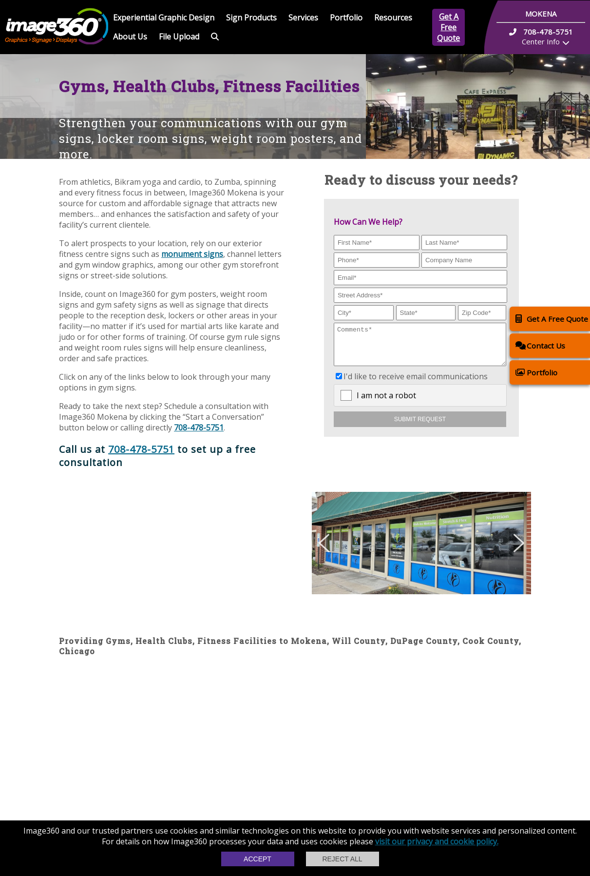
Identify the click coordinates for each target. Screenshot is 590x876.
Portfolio (346, 17)
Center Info (541, 41)
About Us (130, 36)
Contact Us (540, 345)
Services (303, 17)
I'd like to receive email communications (415, 383)
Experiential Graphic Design (163, 17)
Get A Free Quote (448, 27)
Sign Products (251, 17)
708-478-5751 (199, 427)
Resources (393, 17)
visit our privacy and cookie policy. (436, 841)
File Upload (179, 36)
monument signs (192, 254)
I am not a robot (386, 402)
